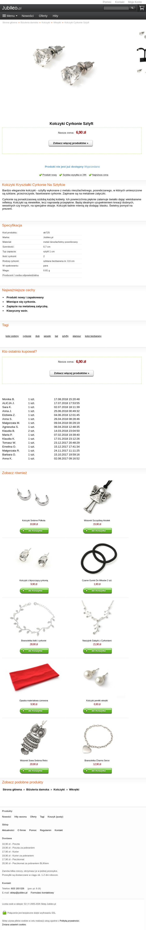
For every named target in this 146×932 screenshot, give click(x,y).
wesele (47, 336)
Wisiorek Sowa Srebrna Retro (34, 760)
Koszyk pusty (142, 8)
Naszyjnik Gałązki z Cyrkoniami (97, 641)
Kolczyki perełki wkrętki (97, 700)
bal (56, 336)
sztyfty (65, 336)
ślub (38, 336)
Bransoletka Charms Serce (97, 760)
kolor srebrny (12, 336)
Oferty (43, 15)
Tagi (42, 816)
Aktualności (8, 830)
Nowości (28, 15)
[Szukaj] (116, 8)
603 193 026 (17, 888)
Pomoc (107, 2)
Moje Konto (135, 2)
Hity (55, 15)
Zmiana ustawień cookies (14, 924)
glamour (77, 336)
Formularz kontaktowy (42, 892)
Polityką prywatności (69, 921)
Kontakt (119, 2)
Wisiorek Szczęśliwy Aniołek (97, 520)
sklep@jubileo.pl (18, 892)
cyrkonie (27, 336)
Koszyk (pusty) (55, 816)
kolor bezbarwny (93, 336)
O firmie (22, 830)
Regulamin (45, 830)
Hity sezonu (20, 816)
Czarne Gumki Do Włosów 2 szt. (97, 580)
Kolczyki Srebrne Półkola (33, 520)
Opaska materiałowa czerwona (33, 700)
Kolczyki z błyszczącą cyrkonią (33, 580)
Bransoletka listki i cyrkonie (33, 641)
